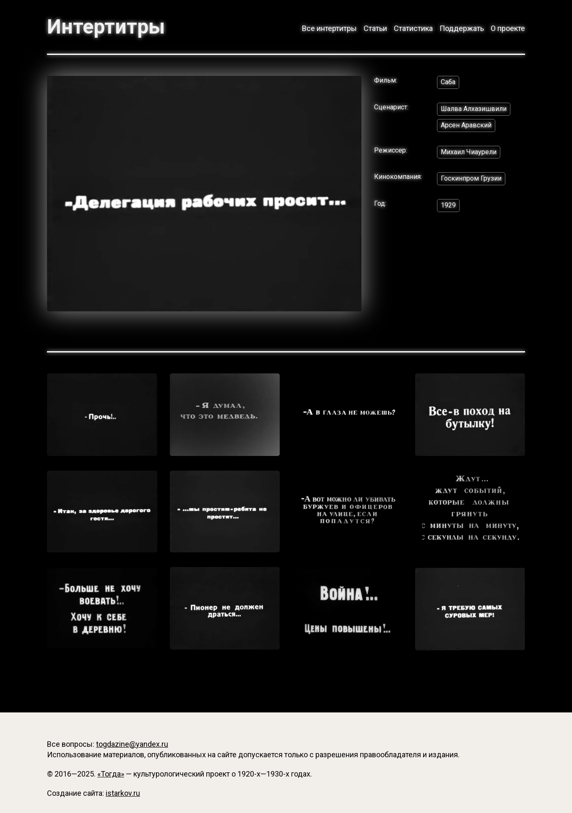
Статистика (413, 28)
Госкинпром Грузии (471, 178)
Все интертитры (329, 28)
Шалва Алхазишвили (474, 109)
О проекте (508, 28)
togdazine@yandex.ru (132, 744)
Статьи (375, 28)
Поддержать (461, 28)
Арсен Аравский (466, 125)
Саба (448, 82)
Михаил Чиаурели (469, 152)
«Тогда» (110, 773)
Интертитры (106, 27)
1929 (448, 205)
